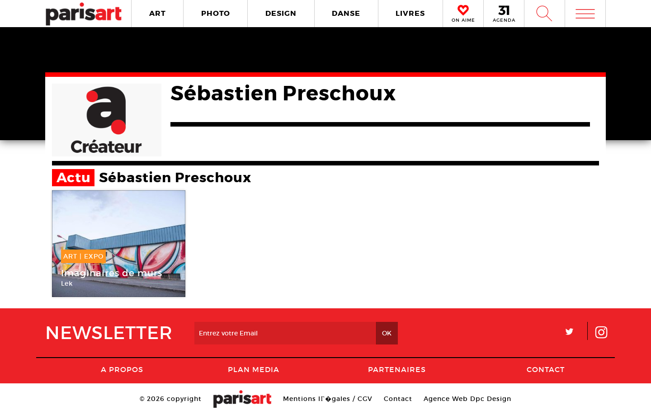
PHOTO (215, 13)
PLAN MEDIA (253, 369)
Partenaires (397, 369)
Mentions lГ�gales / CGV (327, 399)
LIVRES (410, 13)
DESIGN (281, 13)
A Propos (122, 369)
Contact (546, 369)
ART (157, 13)
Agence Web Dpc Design (467, 399)
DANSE (346, 13)
